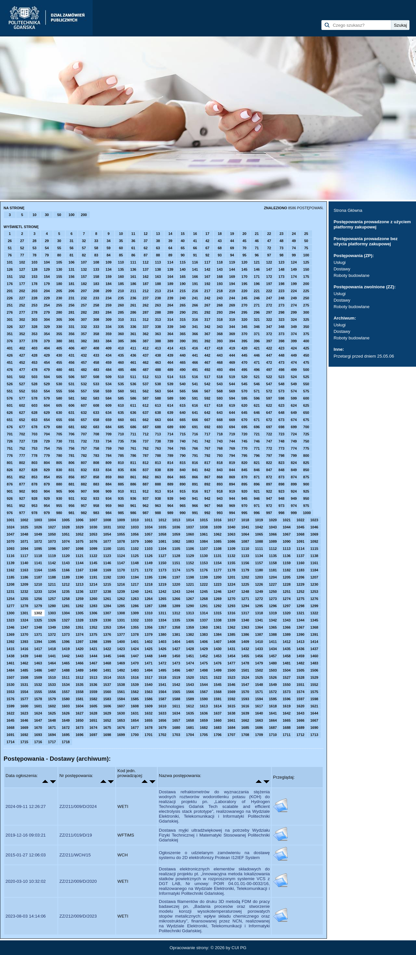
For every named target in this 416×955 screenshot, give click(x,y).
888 (158, 484)
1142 (52, 563)
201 (10, 291)
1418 (52, 649)
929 (47, 498)
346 (257, 327)
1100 (107, 549)
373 (281, 334)
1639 (245, 713)
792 (207, 455)
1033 (134, 527)
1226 (259, 584)
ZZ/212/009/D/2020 (78, 881)
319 (232, 319)
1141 (38, 563)
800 (306, 455)
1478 (245, 663)
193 (220, 284)
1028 (66, 527)
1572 (273, 692)
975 (306, 506)
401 (10, 348)
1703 (176, 735)
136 (133, 269)
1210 (38, 584)
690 (183, 427)
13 (158, 234)
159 (108, 277)
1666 (300, 720)
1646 (24, 720)
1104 (162, 549)
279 (47, 312)
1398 (93, 642)
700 (306, 427)
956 (71, 506)
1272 (259, 599)
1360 (204, 627)
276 (10, 312)
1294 (245, 606)
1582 (93, 699)
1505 (300, 670)
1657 (176, 720)
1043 (273, 527)
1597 (300, 699)
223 (281, 291)
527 (22, 384)
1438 (10, 656)
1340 (245, 620)
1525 (259, 677)
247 (269, 298)
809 (108, 463)
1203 (259, 577)
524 (294, 377)
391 (195, 341)
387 (146, 341)
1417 (38, 649)
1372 (52, 634)
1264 (148, 599)
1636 (204, 713)
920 (244, 491)
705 (59, 434)
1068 (300, 534)
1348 (38, 627)
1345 (314, 620)
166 (195, 277)
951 (10, 506)
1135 (273, 556)
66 (195, 248)
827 (22, 470)
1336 (190, 620)
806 (71, 463)
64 (170, 248)
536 (133, 384)
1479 (259, 663)
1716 (38, 742)
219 (232, 291)
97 (269, 255)
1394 (38, 642)
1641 (273, 713)
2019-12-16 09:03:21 (26, 835)
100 (71, 215)
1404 (176, 642)
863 (158, 477)
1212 (66, 584)
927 (22, 498)
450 (306, 355)
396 (257, 341)
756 (71, 448)
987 (146, 513)
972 (269, 506)
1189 (66, 577)
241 (195, 298)
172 (269, 277)
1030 (93, 527)
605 (59, 405)
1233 (38, 591)
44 (232, 241)
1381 (176, 634)
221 (257, 291)
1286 (134, 606)
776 (10, 455)
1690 (314, 728)
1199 (204, 577)
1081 (162, 541)
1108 (217, 549)
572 (269, 391)
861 (133, 477)
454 (47, 362)
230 (59, 298)
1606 (107, 706)
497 (269, 370)
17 (207, 234)
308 (96, 319)
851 (10, 477)
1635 (190, 713)
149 (294, 269)
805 (59, 463)
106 (71, 262)
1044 (287, 527)
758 (96, 448)
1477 (231, 663)
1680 (176, 728)
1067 (287, 534)
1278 (24, 606)
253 (34, 305)
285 (121, 312)
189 (170, 284)
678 (34, 427)
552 (22, 391)
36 (133, 241)
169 (232, 277)
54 (47, 248)
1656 (162, 720)
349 (294, 327)
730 (59, 441)
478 (34, 370)
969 (232, 506)
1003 (38, 520)
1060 (190, 534)
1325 (38, 620)
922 (269, 491)
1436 (300, 649)
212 (146, 291)
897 (269, 484)
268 (220, 305)
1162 (10, 570)
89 (170, 255)
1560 (107, 692)
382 (84, 341)
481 (71, 370)
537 (146, 384)
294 (232, 312)
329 (47, 327)
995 (244, 513)
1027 (52, 527)
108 (96, 262)
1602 (52, 706)
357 (84, 334)
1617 (259, 706)
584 (108, 398)
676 (10, 427)
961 (133, 506)
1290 (190, 606)
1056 (134, 534)
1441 (52, 656)
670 (244, 420)
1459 (300, 656)
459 (108, 362)
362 (146, 334)
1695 (66, 735)
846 (257, 470)
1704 (190, 735)
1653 (121, 720)
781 (71, 455)
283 (96, 312)
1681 (190, 728)
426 (10, 355)
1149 (148, 563)
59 (108, 248)
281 (71, 312)
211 (133, 291)
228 (34, 298)
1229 (300, 584)
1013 (176, 520)
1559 (93, 692)
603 (34, 405)
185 (121, 284)
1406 (204, 642)
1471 (148, 663)
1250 (273, 591)
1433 (259, 649)
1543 (190, 685)
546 (257, 384)
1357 (162, 627)
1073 (52, 541)
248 (281, 298)
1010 (134, 520)
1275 (300, 599)
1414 (314, 642)
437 (146, 355)
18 (220, 234)
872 (269, 477)
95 (244, 255)
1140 (24, 563)
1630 (121, 713)
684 (108, 427)
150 (306, 269)
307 (84, 319)
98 (281, 255)
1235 (66, 591)
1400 (121, 642)
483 (96, 370)
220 (244, 291)
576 (10, 398)
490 (183, 370)
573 (281, 391)
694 (232, 427)
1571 (259, 692)
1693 (38, 735)
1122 (93, 556)
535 (121, 384)
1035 (162, 527)
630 (59, 413)
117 (207, 262)
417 (207, 348)
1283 (93, 606)
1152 (190, 563)
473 (281, 362)
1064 (245, 534)
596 (257, 398)
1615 (231, 706)
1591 (217, 699)
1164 (38, 570)
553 (34, 391)
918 (220, 491)
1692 (24, 735)
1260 (93, 599)
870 (244, 477)
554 (47, 391)
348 (281, 327)
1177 (217, 570)
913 (158, 491)
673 (281, 420)
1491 (107, 670)
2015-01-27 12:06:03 (26, 855)
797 (269, 455)
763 (158, 448)
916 (195, 491)
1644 (314, 713)
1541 (162, 685)
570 (244, 391)
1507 (10, 677)
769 (232, 448)
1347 (24, 627)
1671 (52, 728)
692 (207, 427)
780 (59, 455)
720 (244, 434)
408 (96, 348)
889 (170, 484)
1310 (148, 613)
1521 (204, 677)
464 (170, 362)
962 (146, 506)
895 (244, 484)
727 (22, 441)
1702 (162, 735)
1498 (204, 670)
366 (195, 334)
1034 (148, 527)
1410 (259, 642)
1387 (259, 634)
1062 (217, 534)
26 (10, 241)
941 (195, 498)
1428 (190, 649)
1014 (190, 520)
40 (183, 241)
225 (306, 291)
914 (170, 491)
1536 (93, 685)
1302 (38, 613)
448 (281, 355)
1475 (204, 663)
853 (34, 477)
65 (183, 248)
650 (306, 413)
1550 (287, 685)
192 (207, 284)
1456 (259, 656)
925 (306, 491)
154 (47, 277)
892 (207, 484)
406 (71, 348)
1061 (204, 534)
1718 (66, 742)
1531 (24, 685)
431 (71, 355)
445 (244, 355)
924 (294, 491)
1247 (231, 591)
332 (84, 327)
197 (269, 284)
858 (96, 477)
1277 (10, 606)
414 (170, 348)
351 (10, 334)
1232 (24, 591)
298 (281, 312)
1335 (176, 620)
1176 (204, 570)
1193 (121, 577)
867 (207, 477)
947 (269, 498)
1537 (107, 685)
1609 (148, 706)
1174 (176, 570)
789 (170, 455)
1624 (38, 713)
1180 (259, 570)
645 (244, 413)
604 (47, 405)
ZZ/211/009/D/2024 (78, 806)
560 (121, 391)
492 (207, 370)
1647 (38, 720)
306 (71, 319)
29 (47, 241)
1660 (217, 720)
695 (244, 427)
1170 (121, 570)
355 (59, 334)
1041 (245, 527)
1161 (314, 563)
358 (96, 334)
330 (59, 327)
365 (183, 334)
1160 (300, 563)
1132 (231, 556)
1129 (190, 556)
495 (244, 370)
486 (133, 370)
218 (220, 291)
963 (158, 506)
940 (183, 498)
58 (96, 248)
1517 (148, 677)
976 (10, 513)
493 (220, 370)
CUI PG (238, 947)
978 (34, 513)
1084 (204, 541)
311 (133, 319)
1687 (273, 728)
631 (71, 413)
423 (281, 348)
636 (133, 413)
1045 (300, 527)
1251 (287, 591)
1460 (314, 656)
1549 (273, 685)
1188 (52, 577)
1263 (134, 599)
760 (121, 448)
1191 (93, 577)
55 (59, 248)
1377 (121, 634)
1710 (273, 735)
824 (294, 463)
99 (294, 255)
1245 (204, 591)
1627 (79, 713)
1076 (93, 541)
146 (257, 269)
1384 (217, 634)
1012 (162, 520)
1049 (38, 534)
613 (158, 405)
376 (10, 341)
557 (84, 391)
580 (59, 398)
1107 (204, 549)
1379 (148, 634)
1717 (52, 742)
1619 (287, 706)
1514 (107, 677)
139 (170, 269)
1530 (10, 685)
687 (146, 427)
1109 (231, 549)
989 (170, 513)
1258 (66, 599)
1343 (287, 620)
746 (257, 441)
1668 (10, 728)
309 (108, 319)
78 (34, 255)
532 (84, 384)
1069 (314, 534)
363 (158, 334)
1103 (148, 549)
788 (158, 455)
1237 (93, 591)
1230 (314, 584)
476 (10, 370)
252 (22, 305)
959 (108, 506)
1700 (134, 735)
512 (146, 377)
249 (294, 298)
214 (170, 291)
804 (47, 463)
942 (207, 498)
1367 (300, 627)
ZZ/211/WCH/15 (75, 855)
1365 (273, 627)
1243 (176, 591)
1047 (10, 534)
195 (244, 284)
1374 (79, 634)
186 (133, 284)
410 (121, 348)
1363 (245, 627)
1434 (273, 649)
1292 (217, 606)
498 (281, 370)
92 (207, 255)
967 (207, 506)
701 (10, 434)
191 (195, 284)
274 (294, 305)
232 (84, 298)
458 (96, 362)
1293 (231, 606)
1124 (121, 556)
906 (71, 491)
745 (244, 441)
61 (133, 248)
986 (133, 513)
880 (59, 484)
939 (170, 498)
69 (232, 248)
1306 (93, 613)
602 (22, 405)
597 (269, 398)
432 (84, 355)
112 (146, 262)
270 (244, 305)
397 (269, 341)
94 (232, 255)
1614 (217, 706)
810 (121, 463)
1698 (107, 735)
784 (108, 455)
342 (207, 327)
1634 (176, 713)
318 (220, 319)
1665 (287, 720)
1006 (79, 520)
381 (71, 341)
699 (294, 427)
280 (59, 312)
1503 (273, 670)
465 (183, 362)
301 (10, 319)
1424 (134, 649)
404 (47, 348)
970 (244, 506)
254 (47, 305)
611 (133, 405)
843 (220, 470)
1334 (162, 620)
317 (207, 319)
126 (10, 269)
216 (195, 291)
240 (183, 298)
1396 (66, 642)
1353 (107, 627)
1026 (38, 527)
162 (146, 277)
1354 (121, 627)
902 (22, 491)
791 (195, 455)
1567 (204, 692)
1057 (148, 534)
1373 (66, 634)
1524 (245, 677)
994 (232, 513)
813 (158, 463)
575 (306, 391)
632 (84, 413)
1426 (162, 649)
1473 (176, 663)
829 (47, 470)
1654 (134, 720)
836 (133, 470)
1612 (190, 706)
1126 (148, 556)
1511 (66, 677)
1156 (245, 563)
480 (59, 370)
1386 (245, 634)
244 (232, 298)
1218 (148, 584)
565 (183, 391)
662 (146, 420)
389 (170, 341)
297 (269, 312)
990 (183, 513)
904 (47, 491)
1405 (190, 642)
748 (281, 441)
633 (96, 413)
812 (146, 463)
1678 (148, 728)
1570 (245, 692)
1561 (121, 692)
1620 (300, 706)
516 (195, 377)
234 (108, 298)
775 (306, 448)
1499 (217, 670)
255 (59, 305)
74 (294, 248)
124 (294, 262)
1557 (66, 692)
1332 (134, 620)
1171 (134, 570)
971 (257, 506)
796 (257, 455)
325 (306, 319)
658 (96, 420)
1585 (134, 699)
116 (195, 262)
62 (146, 248)
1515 (121, 677)
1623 (24, 713)
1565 (176, 692)
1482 (300, 663)
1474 (190, 663)
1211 (52, 584)
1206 (300, 577)
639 (170, 413)
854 (47, 477)
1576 (10, 699)
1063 (231, 534)
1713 (314, 735)
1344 (300, 620)
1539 (134, 685)
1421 (93, 649)
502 (22, 377)
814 (170, 463)
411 (133, 348)
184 (108, 284)
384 (108, 341)
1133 (245, 556)
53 (34, 248)
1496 (176, 670)
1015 (204, 520)
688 (158, 427)
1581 (79, 699)
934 (108, 498)
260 (121, 305)
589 (170, 398)
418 (220, 348)
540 (183, 384)
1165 (52, 570)
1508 (24, 677)
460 (121, 362)
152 (22, 277)
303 (34, 319)
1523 (231, 677)
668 (220, 420)
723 (281, 434)
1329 (93, 620)
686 (133, 427)
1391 (314, 634)
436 (133, 355)
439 (170, 355)
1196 (162, 577)
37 (146, 241)
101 (10, 262)
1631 (134, 713)
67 (207, 248)
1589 (190, 699)
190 (183, 284)
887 (146, 484)
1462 (24, 663)
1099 (93, 549)
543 (220, 384)
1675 (107, 728)
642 (207, 413)
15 (183, 234)
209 (108, 291)
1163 (24, 570)
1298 (300, 606)
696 (257, 427)
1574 (300, 692)
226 (10, 298)
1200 (217, 577)
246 (257, 298)
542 (207, 384)
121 (257, 262)
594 (232, 398)
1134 (259, 556)
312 (146, 319)
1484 (10, 670)
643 (220, 413)
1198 (190, 577)
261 (133, 305)
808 (96, 463)
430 (59, 355)
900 (306, 484)
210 (121, 291)
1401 (134, 642)
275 (306, 305)
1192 (107, 577)
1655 (148, 720)
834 (108, 470)
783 (96, 455)
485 (121, 370)
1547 (245, 685)
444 (232, 355)
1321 (300, 613)
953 (34, 506)
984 (108, 513)
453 (34, 362)
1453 (217, 656)
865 (183, 477)
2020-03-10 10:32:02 (26, 881)
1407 (217, 642)
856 (71, 477)
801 (10, 463)
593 (220, 398)
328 (34, 327)
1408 (231, 642)
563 (158, 391)
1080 (148, 541)
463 (158, 362)
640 (183, 413)
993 (220, 513)
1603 (66, 706)
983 (96, 513)
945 (244, 498)
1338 (217, 620)
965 (183, 506)
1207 (314, 577)
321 (257, 319)
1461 (10, 663)
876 (10, 484)
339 (170, 327)
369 (232, 334)
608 (96, 405)
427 (22, 355)
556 (71, 391)
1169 (107, 570)
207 (84, 291)
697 (269, 427)
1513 (93, 677)
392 (207, 341)
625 (306, 405)
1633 (162, 713)
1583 (107, 699)
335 (121, 327)
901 (10, 491)
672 (269, 420)
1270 (231, 599)
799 (294, 455)
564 (170, 391)
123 (281, 262)
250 (306, 298)
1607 (121, 706)
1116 (10, 556)
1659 (204, 720)
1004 (52, 520)
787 (146, 455)
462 (146, 362)
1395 (52, 642)
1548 (259, 685)
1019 (259, 520)
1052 (79, 534)
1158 (273, 563)
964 (170, 506)
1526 (273, 677)
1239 (121, 591)
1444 (93, 656)
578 (34, 398)
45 (244, 241)
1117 (24, 556)
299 (294, 312)
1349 (52, 627)
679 (47, 427)
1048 (24, 534)
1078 (121, 541)
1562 (134, 692)
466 (195, 362)
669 (232, 420)
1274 (287, 599)
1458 (287, 656)
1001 (10, 520)
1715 (24, 742)
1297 (287, 606)
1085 (217, 541)
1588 (176, 699)
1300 (10, 613)
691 (195, 427)
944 (232, 498)
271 (257, 305)
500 (306, 370)
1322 (314, 613)
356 (71, 334)
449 (294, 355)
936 (133, 498)
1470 (134, 663)
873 (281, 477)
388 (158, 341)
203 (34, 291)
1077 (107, 541)
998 (281, 513)
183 (96, 284)
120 (244, 262)
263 (158, 305)
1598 (314, 699)
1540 (148, 685)
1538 (121, 685)
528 (34, 384)
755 (59, 448)
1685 (245, 728)
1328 (79, 620)
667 (207, 420)
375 (306, 334)
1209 (24, 584)
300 (306, 312)
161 (133, 277)
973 (281, 506)
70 (244, 248)
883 (96, 484)
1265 (162, 599)
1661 (231, 720)
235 (121, 298)
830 (59, 470)
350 (306, 327)
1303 (52, 613)
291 (195, 312)
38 (158, 241)
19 (232, 234)
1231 (10, 591)
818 (220, 463)
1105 (176, 549)
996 (257, 513)
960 (121, 506)
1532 (38, 685)
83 (96, 255)
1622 (10, 713)
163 (158, 277)
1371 (38, 634)
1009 (121, 520)
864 (170, 477)
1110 (245, 549)
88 (158, 255)
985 (121, 513)
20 (244, 234)
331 (71, 327)
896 (257, 484)
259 (108, 305)
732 (84, 441)
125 (306, 262)
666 (195, 420)
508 (96, 377)
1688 (287, 728)
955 (59, 506)
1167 (79, 570)
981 (71, 513)
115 (183, 262)
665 (183, 420)
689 (170, 427)
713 (158, 434)
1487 (52, 670)
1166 (66, 570)
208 (96, 291)
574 (294, 391)
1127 (162, 556)
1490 (93, 670)
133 (96, 269)
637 (146, 413)
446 (257, 355)
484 (108, 370)
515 (183, 377)
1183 (300, 570)
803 (34, 463)
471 (257, 362)
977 (22, 513)
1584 (121, 699)
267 (207, 305)
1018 (245, 520)
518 (220, 377)
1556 (52, 692)
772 (269, 448)
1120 (66, 556)
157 (84, 277)
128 (34, 269)
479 (47, 370)
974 (294, 506)
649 (294, 413)
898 (281, 484)
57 (84, 248)
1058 (162, 534)
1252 (300, 591)
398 (281, 341)
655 (59, 420)
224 (294, 291)
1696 (79, 735)
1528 (300, 677)
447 (269, 355)
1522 (217, 677)
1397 (79, 642)
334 (108, 327)
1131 (217, 556)
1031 (107, 527)
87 (146, 255)
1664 (273, 720)
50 (59, 215)
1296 (273, 606)
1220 (176, 584)
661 (133, 420)
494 (232, 370)
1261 (107, 599)
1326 (52, 620)
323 (281, 319)
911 (133, 491)
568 (220, 391)
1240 (134, 591)
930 (59, 498)
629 (47, 413)
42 (207, 241)
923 (281, 491)
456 (71, 362)
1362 (231, 627)
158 (96, 277)
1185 (10, 577)
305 (59, 319)
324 (294, 319)
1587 (162, 699)
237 (146, 298)
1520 (190, 677)
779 (47, 455)
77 (22, 255)
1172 (148, 570)
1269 (217, 599)
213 (158, 291)
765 (183, 448)
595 (244, 398)
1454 (231, 656)
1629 (107, 713)
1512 (79, 677)
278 (34, 312)
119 (232, 262)
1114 (300, 549)
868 (220, 477)
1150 (162, 563)
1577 (24, 699)
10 (34, 215)
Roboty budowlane (351, 275)
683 (96, 427)
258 (96, 305)
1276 (314, 599)
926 (10, 498)
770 (244, 448)
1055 (121, 534)
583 (96, 398)
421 (257, 348)
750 (306, 441)
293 (220, 312)
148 (281, 269)
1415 (10, 649)
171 (257, 277)
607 (84, 405)
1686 (259, 728)
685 (121, 427)
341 (195, 327)
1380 (162, 634)
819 (232, 463)
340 (183, 327)
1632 (148, 713)
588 (158, 398)
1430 (217, 649)
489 (170, 370)
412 (146, 348)
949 (294, 498)
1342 (273, 620)
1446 (121, 656)
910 (121, 491)
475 (306, 362)
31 (71, 241)
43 (220, 241)
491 (195, 370)
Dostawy (341, 268)
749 (294, 441)
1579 (52, 699)
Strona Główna (347, 210)
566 (195, 391)
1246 (217, 591)
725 (306, 434)
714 (170, 434)
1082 (176, 541)
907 (84, 491)
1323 (10, 620)
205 (59, 291)
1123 (107, 556)
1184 (314, 570)
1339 (231, 620)
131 (71, 269)
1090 (287, 541)
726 (10, 441)
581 (71, 398)
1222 (204, 584)
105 (59, 262)
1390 (300, 634)
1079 (134, 541)
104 (47, 262)
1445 (107, 656)
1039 (217, 527)
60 (121, 248)
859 (108, 477)
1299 (314, 606)
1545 (217, 685)
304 (47, 319)
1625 (52, 713)
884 (108, 484)
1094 (24, 549)
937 (146, 498)
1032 (121, 527)
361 (133, 334)
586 (133, 398)
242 (207, 298)
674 (294, 420)
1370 (24, 634)
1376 (107, 634)
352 (22, 334)
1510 (52, 677)
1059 (176, 534)
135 (121, 269)
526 (10, 384)
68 (220, 248)
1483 (314, 663)
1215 (107, 584)
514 (170, 377)
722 (269, 434)
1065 (259, 534)
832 (84, 470)
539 (170, 384)
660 (121, 420)
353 (34, 334)
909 (108, 491)
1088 (259, 541)
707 (84, 434)
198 (281, 284)
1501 (245, 670)
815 (183, 463)
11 (133, 234)
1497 (190, 670)
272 (269, 305)
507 (84, 377)
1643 (300, 713)
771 (257, 448)
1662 (245, 720)
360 (121, 334)
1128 (176, 556)
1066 (273, 534)
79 (47, 255)
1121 (79, 556)
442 (207, 355)
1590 (204, 699)
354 (47, 334)
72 (269, 248)
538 (158, 384)
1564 (162, 692)
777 (22, 455)
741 (195, 441)
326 (10, 327)
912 (146, 491)
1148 (134, 563)
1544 (204, 685)
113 (158, 262)
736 (133, 441)
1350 (66, 627)
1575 (314, 692)
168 (220, 277)
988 (158, 513)
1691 (10, 735)
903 (34, 491)
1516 (134, 677)
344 (232, 327)
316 (195, 319)
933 (96, 498)
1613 (204, 706)
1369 (10, 634)
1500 (231, 670)
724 (294, 434)
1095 (38, 549)
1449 (162, 656)
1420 (79, 649)
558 (96, 391)
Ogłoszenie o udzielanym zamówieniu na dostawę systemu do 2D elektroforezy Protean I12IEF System (214, 855)
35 (121, 241)
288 (158, 312)
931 (71, 498)
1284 (107, 606)
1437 (314, 649)
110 (121, 262)
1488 (66, 670)
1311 (162, 613)
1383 (204, 634)
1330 (107, 620)
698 (281, 427)
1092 (314, 541)
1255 (24, 599)
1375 (93, 634)
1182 (287, 570)
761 (133, 448)
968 (220, 506)
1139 (10, 563)
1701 (148, 735)
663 (158, 420)
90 (183, 255)
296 (257, 312)
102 (22, 262)
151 (10, 277)
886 (133, 484)
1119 (52, 556)
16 (195, 234)
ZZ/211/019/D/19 (75, 835)
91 (195, 255)
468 (220, 362)
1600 (24, 706)
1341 (259, 620)
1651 (93, 720)
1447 (134, 656)
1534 (66, 685)
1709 (259, 735)
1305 (79, 613)
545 (244, 384)
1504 (287, 670)
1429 (204, 649)
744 (232, 441)
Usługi (339, 262)
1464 (52, 663)
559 (108, 391)
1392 (10, 642)
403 (34, 348)
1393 (24, 642)
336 (133, 327)
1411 (273, 642)
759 (108, 448)
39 (170, 241)
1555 (38, 692)
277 (22, 312)
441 (195, 355)
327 (22, 327)
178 (34, 284)
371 (257, 334)
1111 (259, 549)
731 (71, 441)
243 (220, 298)
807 (84, 463)
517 (207, 377)
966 (195, 506)
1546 (231, 685)
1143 (66, 563)
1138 (314, 556)
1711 (287, 735)
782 (84, 455)
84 (108, 255)
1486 (38, 670)
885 (121, 484)
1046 (314, 527)
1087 (245, 541)
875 (306, 477)
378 (34, 341)
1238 (107, 591)
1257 (52, 599)
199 (294, 284)
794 (232, 455)
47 (269, 241)
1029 (79, 527)
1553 (10, 692)
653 (34, 420)
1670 (38, 728)
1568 (217, 692)
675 (306, 420)
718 (220, 434)
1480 (273, 663)
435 (121, 355)
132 (84, 269)
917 (207, 491)
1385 (231, 634)
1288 (162, 606)
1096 (52, 549)
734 (108, 441)
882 (84, 484)
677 (22, 427)
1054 (107, 534)
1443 (79, 656)
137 (146, 269)
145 (244, 269)
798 (281, 455)
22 (269, 234)
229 (47, 298)
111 (133, 262)
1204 (273, 577)
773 (281, 448)
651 (10, 420)
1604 (79, 706)
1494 (148, 670)
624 (294, 405)
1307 (107, 613)
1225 (245, 584)
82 (84, 255)
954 (47, 506)
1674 (93, 728)
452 (22, 362)
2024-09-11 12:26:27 (26, 806)
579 (47, 398)
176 (10, 284)
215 (183, 291)
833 (96, 470)
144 (232, 269)
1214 (93, 584)
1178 (231, 570)
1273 (273, 599)
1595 (273, 699)
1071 (24, 541)
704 (47, 434)
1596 (287, 699)
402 (22, 348)
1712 (300, 735)
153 (34, 277)
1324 (24, 620)
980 (59, 513)
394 (232, 341)
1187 (38, 577)
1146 (107, 563)
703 (34, 434)
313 (158, 319)
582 (84, 398)
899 (294, 484)
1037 (190, 527)
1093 (10, 549)
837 (146, 470)
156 (71, 277)
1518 (162, 677)
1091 (300, 541)
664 (170, 420)
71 (257, 248)
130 (59, 269)
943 (220, 498)
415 (183, 348)
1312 (176, 613)
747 (269, 441)
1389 (287, 634)
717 (207, 434)
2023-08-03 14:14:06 (26, 916)
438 (158, 355)
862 (146, 477)
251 (10, 305)
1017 (231, 520)
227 (22, 298)
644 (232, 413)
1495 (162, 670)
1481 (287, 663)
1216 (121, 584)
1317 (245, 613)
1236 (79, 591)
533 (96, 384)
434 (108, 355)
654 (47, 420)
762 (146, 448)
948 (281, 498)
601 (10, 405)
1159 (287, 563)
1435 (287, 649)
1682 (204, 728)
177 (22, 284)
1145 (93, 563)
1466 (79, 663)
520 (244, 377)
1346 (10, 627)
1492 (121, 670)
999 (294, 513)
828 (34, 470)
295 (244, 312)
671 (257, 420)
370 (244, 334)
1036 (176, 527)
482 (84, 370)
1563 (148, 692)
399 (294, 341)
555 (59, 391)
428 (34, 355)
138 (158, 269)
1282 (79, 606)
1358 (176, 627)
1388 (273, 634)
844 (232, 470)
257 (84, 305)
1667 (314, 720)
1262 (121, 599)
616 (195, 405)
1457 (273, 656)
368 (220, 334)
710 (121, 434)
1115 (314, 549)
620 (244, 405)
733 (96, 441)
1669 (24, 728)
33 (96, 241)
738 (158, 441)
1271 (245, 599)
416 (195, 348)
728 (34, 441)
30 (47, 215)
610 (121, 405)
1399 (107, 642)
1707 (231, 735)
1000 (307, 513)
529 (47, 384)
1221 (190, 584)
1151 (176, 563)
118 (220, 262)
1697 (93, 735)
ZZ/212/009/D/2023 (78, 916)
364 (170, 334)
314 (170, 319)
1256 (38, 599)
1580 (66, 699)
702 (22, 434)
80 (59, 255)
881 (71, 484)
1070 (10, 541)
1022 (300, 520)
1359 (190, 627)
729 (47, 441)
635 (121, 413)
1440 (38, 656)
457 (84, 362)
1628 (93, 713)
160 (121, 277)
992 (207, 513)
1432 (245, 649)
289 (170, 312)
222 (269, 291)
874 (294, 477)
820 (244, 463)
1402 (148, 642)
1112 (273, 549)
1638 (231, 713)
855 (59, 477)
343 (220, 327)
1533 (52, 685)
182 (84, 284)
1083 (190, 541)
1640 (259, 713)
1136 (287, 556)
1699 (121, 735)
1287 (148, 606)
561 (133, 391)
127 (22, 269)
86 (133, 255)
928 (34, 498)
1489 (79, 670)
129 (47, 269)
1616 (245, 706)
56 (71, 248)
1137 (300, 556)
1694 (52, 735)
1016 (217, 520)
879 (47, 484)
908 (96, 491)
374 (294, 334)
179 (47, 284)
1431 (231, 649)
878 (34, 484)
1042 (259, 527)
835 (121, 470)
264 (170, 305)
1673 (79, 728)
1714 (10, 742)
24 (294, 234)
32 (84, 241)
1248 (245, 591)
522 (269, 377)
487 (146, 370)
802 (22, 463)
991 (195, 513)
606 (71, 405)
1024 (10, 527)
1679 (162, 728)
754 (47, 448)
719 (232, 434)
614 (170, 405)
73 (281, 248)
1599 (10, 706)
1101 (121, 549)
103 (34, 262)
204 (47, 291)
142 (207, 269)
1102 (134, 549)
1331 (121, 620)
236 (133, 298)
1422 (107, 649)
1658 (190, 720)
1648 (52, 720)
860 (121, 477)
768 (220, 448)
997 (269, 513)
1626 (66, 713)
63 (158, 248)
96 (257, 255)
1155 (231, 563)
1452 (204, 656)
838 (158, 470)
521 (257, 377)
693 (220, 427)
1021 (287, 520)
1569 (231, 692)
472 (269, 362)
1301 (24, 613)
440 (183, 355)
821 (257, 463)
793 (220, 455)
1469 (121, 663)
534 (108, 384)
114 (170, 262)
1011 (148, 520)
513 (158, 377)
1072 (38, 541)
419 (232, 348)
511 (133, 377)
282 (84, 312)
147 (269, 269)
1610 (162, 706)
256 (71, 305)
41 (195, 241)
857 (84, 477)
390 (183, 341)
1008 (107, 520)
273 (281, 305)
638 (158, 413)
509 (108, 377)
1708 (245, 735)
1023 (314, 520)
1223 (217, 584)
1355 (134, 627)
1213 (79, 584)
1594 (259, 699)
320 (244, 319)
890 (183, 484)
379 (47, 341)
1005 (66, 520)
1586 (148, 699)
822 (269, 463)
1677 (134, 728)
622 (269, 405)
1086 (231, 541)
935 (121, 498)
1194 (134, 577)
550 (306, 384)
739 (170, 441)
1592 (231, 699)
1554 (24, 692)
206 (71, 291)
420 (244, 348)
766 (195, 448)
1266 (176, 599)
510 (121, 377)
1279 (38, 606)
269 (232, 305)
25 (306, 234)
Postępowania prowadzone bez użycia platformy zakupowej (365, 241)
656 (71, 420)
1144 (79, 563)
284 (108, 312)
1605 (93, 706)
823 (281, 463)
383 (96, 341)
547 (269, 384)
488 (158, 370)
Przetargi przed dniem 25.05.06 (363, 356)
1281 (66, 606)
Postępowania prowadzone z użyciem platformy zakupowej (372, 224)
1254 (10, 599)
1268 (204, 599)
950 (306, 498)
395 (244, 341)
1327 (66, 620)
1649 (66, 720)
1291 (204, 606)
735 (121, 441)
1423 (121, 649)
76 (10, 255)
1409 (245, 642)
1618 (273, 706)
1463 (38, 663)
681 (71, 427)
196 (257, 284)
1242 (162, 591)
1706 (217, 735)
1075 (79, 541)
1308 (121, 613)
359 (108, 334)
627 (22, 413)
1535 (79, 685)
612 (146, 405)
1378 (134, 634)
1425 (148, 649)
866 (195, 477)
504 (47, 377)
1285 (121, 606)
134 (108, 269)
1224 (231, 584)
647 (269, 413)
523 (281, 377)
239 (170, 298)
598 (281, 398)
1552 (314, 685)
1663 (259, 720)
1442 (66, 656)
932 (84, 498)
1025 (24, 527)
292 (207, 312)
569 (232, 391)
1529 (314, 677)
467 (207, 362)
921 (257, 491)
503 (34, 377)
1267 (190, 599)
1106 (190, 549)
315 (183, 319)
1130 (204, 556)
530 (59, 384)
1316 (231, 613)
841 (195, 470)
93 (220, 255)
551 (10, 391)
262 (146, 305)
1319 (273, 613)
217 (207, 291)
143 (220, 269)
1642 (287, 713)
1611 (176, 706)
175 (306, 277)
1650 (79, 720)
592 (207, 398)
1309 (134, 613)
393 (220, 341)
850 (306, 470)
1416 (24, 649)
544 (232, 384)
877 (22, 484)
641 (195, 413)
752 (22, 448)
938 (158, 498)
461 (133, 362)
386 (133, 341)
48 (281, 241)
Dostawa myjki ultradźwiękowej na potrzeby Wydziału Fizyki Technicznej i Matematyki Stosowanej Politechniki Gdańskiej (214, 835)
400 (306, 341)
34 (108, 241)
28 (34, 241)
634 (108, 413)
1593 (245, 699)
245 (244, 298)
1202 (245, 577)
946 (257, 498)
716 (195, 434)
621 (257, 405)
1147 (121, 563)
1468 (107, 663)
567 (207, 391)
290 (183, 312)
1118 (38, 556)
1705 (204, 735)
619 (232, 405)
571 (257, 391)
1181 (273, 570)
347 (269, 327)
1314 (204, 613)
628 (34, 413)
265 (183, 305)
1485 (24, 670)
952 (22, 506)
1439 (24, 656)
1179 (245, 570)
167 (207, 277)
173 (281, 277)
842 (207, 470)
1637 (217, 713)
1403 (162, 642)
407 (84, 348)
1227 (273, 584)
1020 (273, 520)
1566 (190, 692)
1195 (148, 577)
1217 (134, 584)
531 (71, 384)
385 (121, 341)
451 (10, 362)
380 (59, 341)
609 (108, 405)
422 (269, 348)
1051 (66, 534)
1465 (66, 663)
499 (294, 370)
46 (257, 241)
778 (34, 455)
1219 (162, 584)
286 (133, 312)
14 (170, 234)
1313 (190, 613)
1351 (79, 627)
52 (22, 248)
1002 (24, 520)
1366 (287, 627)
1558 (79, 692)
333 (96, 327)
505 (59, 377)
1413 (300, 642)
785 (121, 455)
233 (96, 298)
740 (183, 441)
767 (207, 448)
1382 (190, 634)
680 (59, 427)
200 (84, 215)
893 (220, 484)
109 (108, 262)
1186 (24, 577)
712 (146, 434)
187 (146, 284)
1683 (217, 728)
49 (294, 241)
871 (257, 477)
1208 (10, 584)
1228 (287, 584)
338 (158, 327)
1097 (66, 549)
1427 (176, 649)
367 (207, 334)
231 (71, 298)
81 (71, 255)
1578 (38, 699)
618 (220, 405)
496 (257, 370)
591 (195, 398)
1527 (287, 677)
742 (207, 441)
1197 (176, 577)
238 (158, 298)
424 (294, 348)
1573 (287, 692)
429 (47, 355)
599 (294, 398)
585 (121, 398)
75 (306, 248)
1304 (66, 613)
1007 (93, 520)
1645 (10, 720)
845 (244, 470)
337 (146, 327)
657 (84, 420)
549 (294, 384)
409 (108, 348)
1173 (162, 570)
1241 (148, 591)
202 (22, 291)
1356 (148, 627)
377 (22, 341)
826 (10, 470)
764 (170, 448)
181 (71, 284)
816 (195, 463)
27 (22, 241)
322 (269, 319)
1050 (52, 534)
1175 (190, 570)
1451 (190, 656)
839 (170, 470)
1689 (300, 728)
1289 (176, 606)
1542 (176, 685)
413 (158, 348)
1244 (190, 591)
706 (71, 434)
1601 (38, 706)
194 (232, 284)
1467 (93, 663)
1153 (204, 563)
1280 (52, 606)
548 (281, 384)
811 (133, 463)
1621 (314, 706)
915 (183, 491)
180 (59, 284)
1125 (134, 556)
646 (257, 413)
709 (108, 434)
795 (244, 455)
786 (133, 455)
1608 (134, 706)
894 (232, 484)
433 (96, 355)
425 (306, 348)
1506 (314, 670)
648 (281, 413)
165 (183, 277)
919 (232, 491)
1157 (259, 563)
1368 (314, 627)
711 (133, 434)
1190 (79, 577)
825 (306, 463)
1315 (217, 613)
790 (183, 455)
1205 (287, 577)
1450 (176, 656)
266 (195, 305)
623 (281, 405)
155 (59, 277)
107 (84, 262)
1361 (217, 627)
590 (183, 398)
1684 (231, 728)
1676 (121, 728)
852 (22, 477)
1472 (162, 663)
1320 (287, 613)
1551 (300, 685)
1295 (259, 606)
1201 (231, 577)
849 (294, 470)
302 (22, 319)
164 (170, 277)
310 (121, 319)
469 (232, 362)
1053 (93, 534)
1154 (217, 563)
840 (183, 470)
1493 (134, 670)
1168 (93, 570)
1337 (204, 620)
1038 (204, 527)
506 (71, 377)
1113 (287, 549)
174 (294, 277)
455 (59, 362)
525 (306, 377)
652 (22, 420)
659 (108, 420)
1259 (79, 599)
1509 (38, 677)
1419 (66, 649)
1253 (314, 591)
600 (306, 398)
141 (195, 269)
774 (294, 448)
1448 (148, 656)
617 (207, 405)
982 (84, 513)
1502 (259, 670)
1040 (231, 527)
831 (71, 470)
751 (10, 448)
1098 (79, 549)
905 (59, 491)
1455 (245, 656)
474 (294, 362)
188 (158, 284)
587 (146, 398)
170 (244, 277)
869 (232, 477)
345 (244, 327)
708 (96, 434)
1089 (273, 541)
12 (146, 234)
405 (59, 348)
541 (195, 384)
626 (10, 413)
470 (244, 362)
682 (84, 427)
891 (195, 484)
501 (10, 377)
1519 (176, 677)
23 (281, 234)
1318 (259, 613)
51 (10, 248)
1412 (287, 642)
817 (207, 463)
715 (183, 434)
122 (269, 262)
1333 (148, 620)
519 (232, 377)
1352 (93, 627)
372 (269, 334)
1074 (66, 541)
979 (47, 513)
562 (146, 391)
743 (220, 441)
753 (34, 448)
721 (257, 434)
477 (22, 370)
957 (84, 506)
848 (281, 470)
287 (146, 312)
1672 (66, 728)
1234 (52, 591)
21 (257, 234)
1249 (259, 591)
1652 (107, 720)
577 (22, 398)
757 (84, 448)
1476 (217, 663)
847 (269, 470)
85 (121, 255)
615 (183, 405)
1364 (259, 627)
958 (96, 506)
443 (220, 355)
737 (146, 441)
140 (183, 269)
